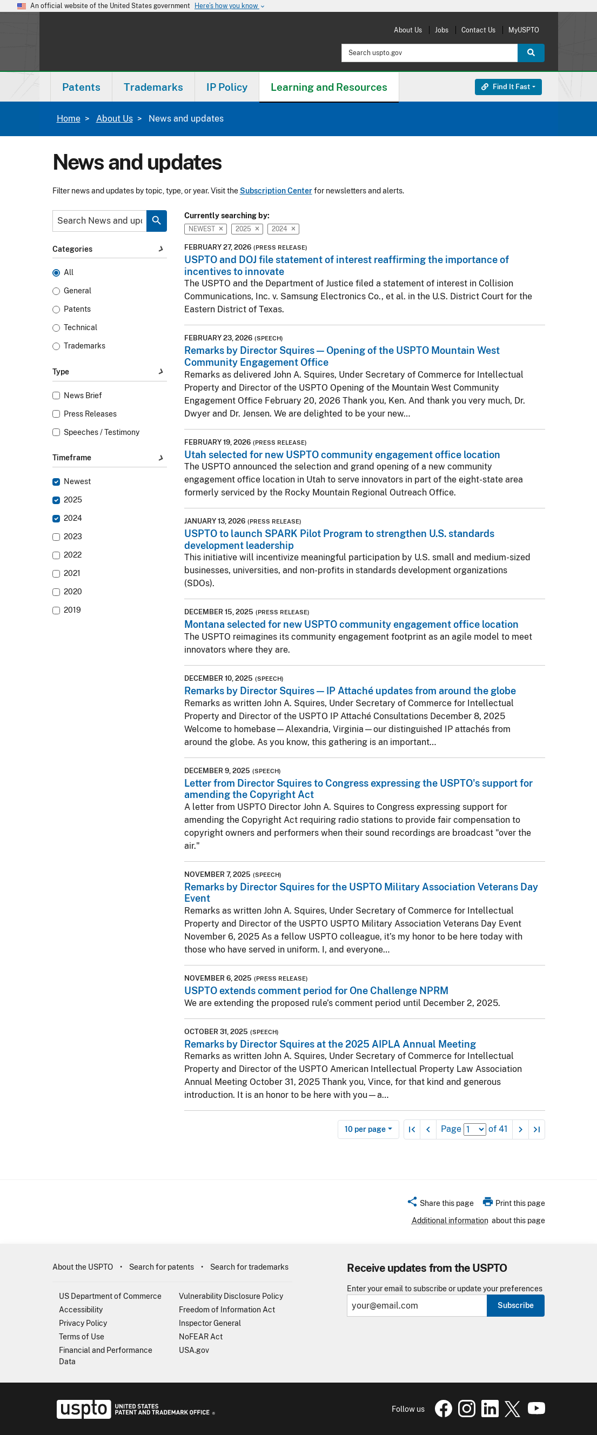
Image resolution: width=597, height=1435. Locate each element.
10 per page (365, 1129)
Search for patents (161, 1267)
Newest (77, 482)
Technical (80, 328)
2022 (73, 555)
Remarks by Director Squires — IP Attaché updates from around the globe (350, 690)
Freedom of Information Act (227, 1309)
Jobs (441, 30)
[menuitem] (81, 87)
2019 (72, 610)
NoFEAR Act (201, 1336)
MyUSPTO (523, 30)
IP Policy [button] (226, 87)
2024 (73, 518)
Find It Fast (505, 87)
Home (69, 118)
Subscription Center (276, 190)
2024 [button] (283, 229)
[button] (440, 1205)
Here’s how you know (230, 6)
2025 (73, 500)
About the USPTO (82, 1267)
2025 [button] (247, 229)
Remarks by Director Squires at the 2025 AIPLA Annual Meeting (330, 1044)
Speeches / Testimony (101, 432)
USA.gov (194, 1350)
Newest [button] (206, 229)
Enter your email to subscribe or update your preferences (444, 1289)
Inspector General (210, 1323)
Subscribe (516, 1305)
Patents (77, 309)
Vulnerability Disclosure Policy (231, 1296)
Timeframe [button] (109, 458)
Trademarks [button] (153, 87)
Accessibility (81, 1309)
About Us (408, 30)
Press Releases (90, 414)
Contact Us (478, 30)
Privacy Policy (83, 1323)
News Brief (83, 396)
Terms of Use (81, 1336)
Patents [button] (81, 87)
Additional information (450, 1220)
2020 (73, 592)
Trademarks (84, 346)
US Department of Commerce (110, 1296)
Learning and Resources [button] (329, 87)
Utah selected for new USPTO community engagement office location (342, 454)
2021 (72, 573)
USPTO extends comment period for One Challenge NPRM (316, 990)
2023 (73, 537)
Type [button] (109, 372)
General (77, 291)
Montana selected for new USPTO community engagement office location (351, 624)
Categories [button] (109, 249)
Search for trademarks (249, 1267)
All (68, 273)
